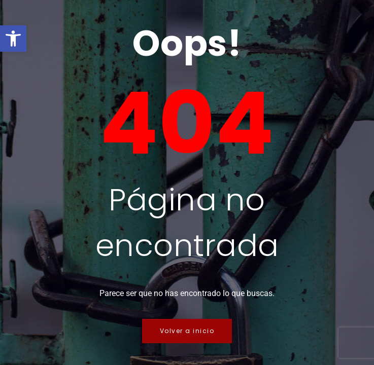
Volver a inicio (187, 330)
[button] (13, 38)
